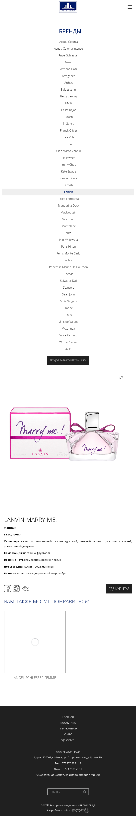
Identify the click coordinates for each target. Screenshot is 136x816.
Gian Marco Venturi (68, 151)
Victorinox (68, 328)
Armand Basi (68, 69)
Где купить (68, 740)
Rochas (68, 274)
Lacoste (68, 185)
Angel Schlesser (69, 55)
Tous (68, 315)
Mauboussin (69, 212)
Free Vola (68, 137)
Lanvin (68, 192)
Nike (68, 233)
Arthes (68, 83)
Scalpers (68, 287)
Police (68, 260)
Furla (68, 144)
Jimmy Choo (68, 164)
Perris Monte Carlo (68, 253)
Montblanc (69, 226)
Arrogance (68, 76)
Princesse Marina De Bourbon (68, 267)
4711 (68, 349)
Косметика (68, 722)
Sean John (68, 294)
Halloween (68, 158)
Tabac (69, 308)
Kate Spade (68, 171)
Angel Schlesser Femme (35, 677)
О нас (68, 734)
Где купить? (119, 588)
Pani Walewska (68, 240)
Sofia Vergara (68, 301)
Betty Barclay (68, 96)
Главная (68, 717)
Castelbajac (68, 110)
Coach (68, 117)
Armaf (68, 62)
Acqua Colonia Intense (68, 48)
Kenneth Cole (68, 178)
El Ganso (68, 124)
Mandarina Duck (68, 205)
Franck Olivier (68, 130)
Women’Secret (68, 342)
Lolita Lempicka (68, 199)
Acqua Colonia (68, 42)
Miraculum (68, 219)
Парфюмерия (68, 728)
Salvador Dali (68, 281)
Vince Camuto (68, 335)
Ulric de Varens (68, 322)
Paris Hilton (68, 246)
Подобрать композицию (68, 360)
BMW (68, 103)
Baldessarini (68, 89)
